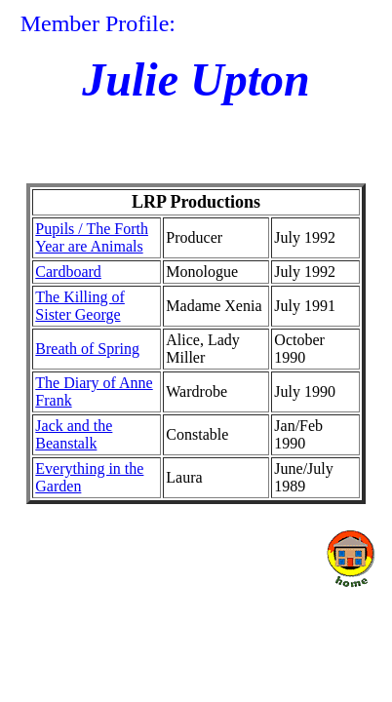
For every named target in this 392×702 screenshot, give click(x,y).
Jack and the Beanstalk (73, 434)
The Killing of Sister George (80, 306)
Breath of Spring (87, 348)
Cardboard (68, 271)
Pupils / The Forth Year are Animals (91, 237)
